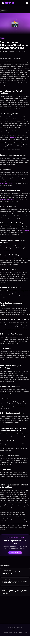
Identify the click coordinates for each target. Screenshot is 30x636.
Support (15, 632)
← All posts (4, 10)
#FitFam (2, 199)
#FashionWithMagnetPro (7, 183)
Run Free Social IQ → (15, 552)
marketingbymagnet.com (15, 628)
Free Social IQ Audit (7, 632)
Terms (20, 632)
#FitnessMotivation (12, 199)
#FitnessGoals (12, 137)
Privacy (25, 632)
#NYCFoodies (25, 230)
